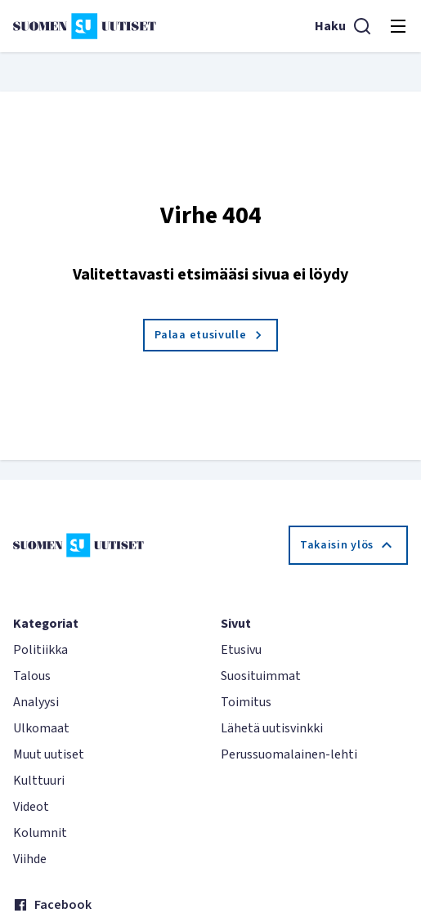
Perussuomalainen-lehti (289, 754)
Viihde (30, 859)
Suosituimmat (261, 676)
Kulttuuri (39, 781)
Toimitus (246, 702)
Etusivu (241, 650)
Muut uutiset (48, 754)
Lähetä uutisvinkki (272, 728)
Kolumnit (40, 833)
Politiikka (40, 650)
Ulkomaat (41, 728)
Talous (32, 676)
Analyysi (36, 702)
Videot (31, 807)
